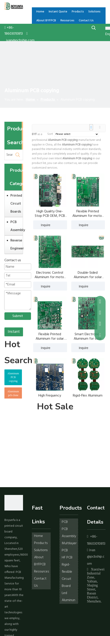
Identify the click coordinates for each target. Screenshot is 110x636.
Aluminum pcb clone (13, 393)
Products (41, 543)
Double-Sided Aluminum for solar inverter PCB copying (87, 275)
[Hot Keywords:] (93, 27)
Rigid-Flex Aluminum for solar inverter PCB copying (88, 397)
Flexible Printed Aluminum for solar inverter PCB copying (49, 336)
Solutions (41, 550)
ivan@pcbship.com (20, 40)
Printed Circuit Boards (15, 204)
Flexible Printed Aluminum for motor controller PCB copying (87, 213)
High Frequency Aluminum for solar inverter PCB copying (49, 397)
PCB (65, 522)
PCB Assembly (15, 226)
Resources (41, 571)
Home (38, 536)
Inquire (41, 224)
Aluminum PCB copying (13, 377)
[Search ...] (9, 155)
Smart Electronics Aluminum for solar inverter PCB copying (87, 336)
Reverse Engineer (15, 244)
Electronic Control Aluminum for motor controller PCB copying (50, 275)
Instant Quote (14, 332)
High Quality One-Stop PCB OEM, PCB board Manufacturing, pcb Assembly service (49, 213)
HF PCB (67, 557)
